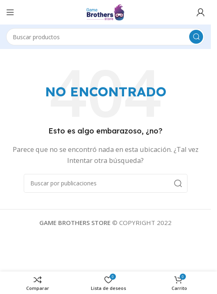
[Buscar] (105, 36)
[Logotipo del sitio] (105, 11)
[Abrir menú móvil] (10, 12)
